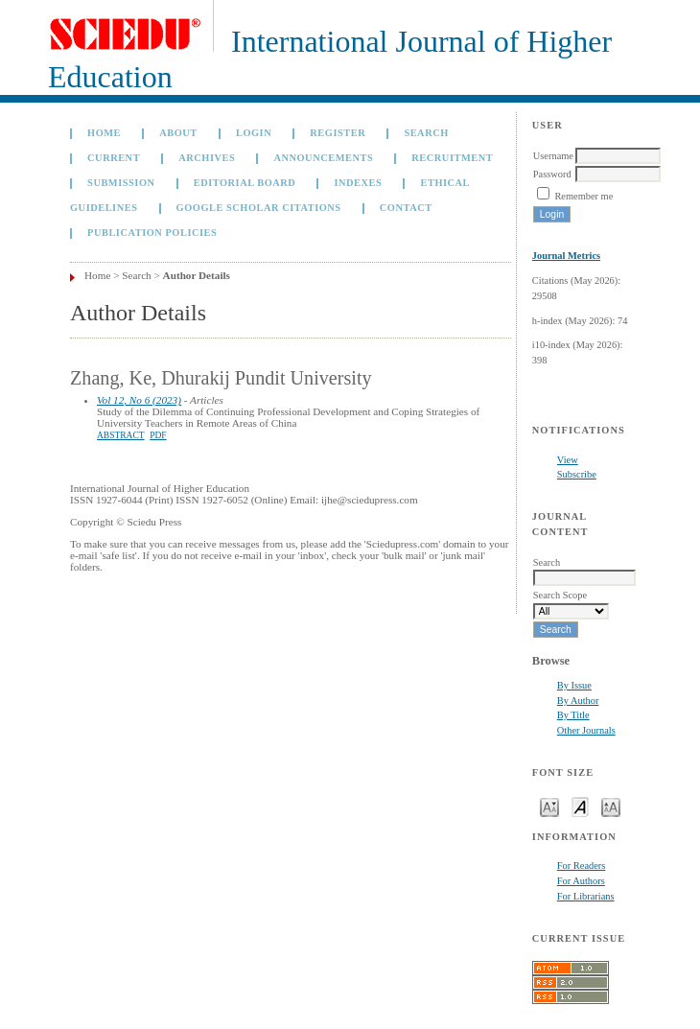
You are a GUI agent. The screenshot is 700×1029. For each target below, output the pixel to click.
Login (253, 133)
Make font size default (580, 806)
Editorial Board (245, 182)
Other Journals (586, 730)
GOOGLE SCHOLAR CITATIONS (258, 207)
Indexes (358, 182)
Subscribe (576, 474)
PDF (158, 435)
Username (553, 156)
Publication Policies (152, 232)
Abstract (121, 435)
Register (337, 133)
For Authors (581, 881)
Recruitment (452, 157)
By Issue (574, 685)
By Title (573, 715)
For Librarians (586, 896)
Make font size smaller (549, 806)
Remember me (583, 196)
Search (426, 133)
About (178, 133)
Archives (206, 157)
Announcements (323, 157)
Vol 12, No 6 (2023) (139, 400)
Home (104, 133)
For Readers (581, 865)
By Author (578, 700)
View (567, 460)
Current (113, 157)
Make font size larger (610, 806)
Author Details (196, 275)
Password (552, 174)
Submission (120, 182)
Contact (406, 207)
